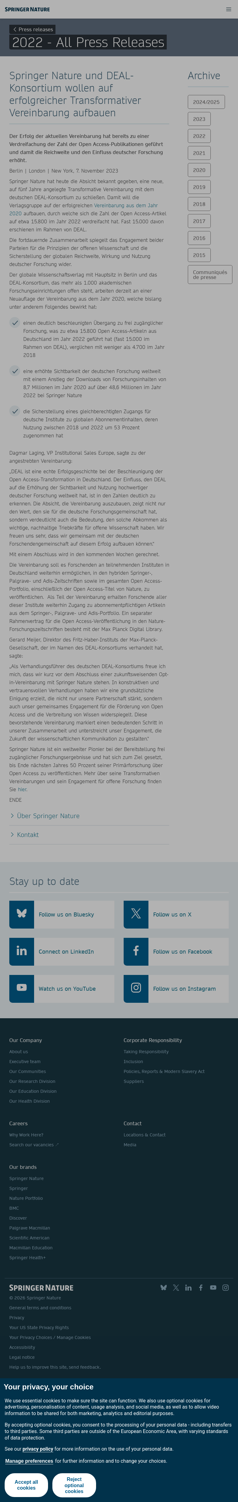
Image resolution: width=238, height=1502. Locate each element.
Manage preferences (29, 1461)
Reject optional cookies (74, 1485)
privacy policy (38, 1449)
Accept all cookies (26, 1485)
